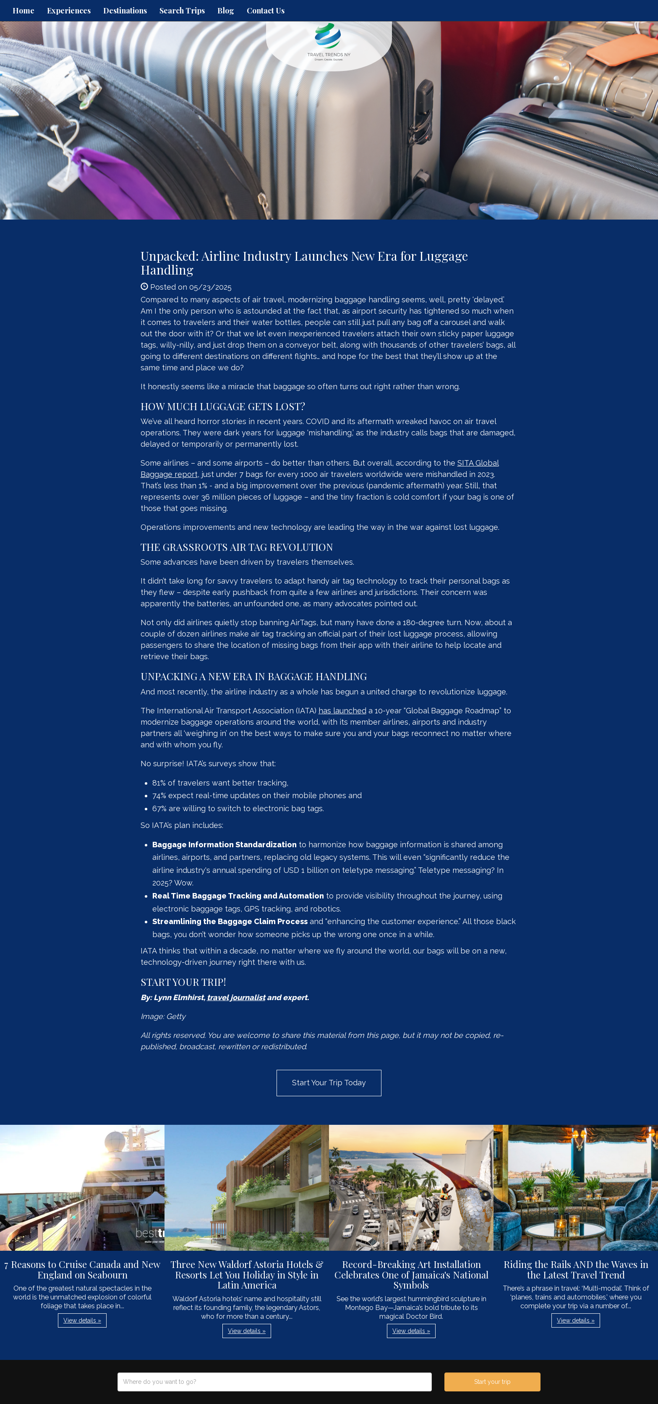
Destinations (125, 10)
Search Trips (182, 10)
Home (23, 10)
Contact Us (266, 10)
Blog (225, 10)
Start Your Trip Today (329, 1082)
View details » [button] (82, 1320)
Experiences (69, 10)
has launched (342, 710)
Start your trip (492, 1381)
